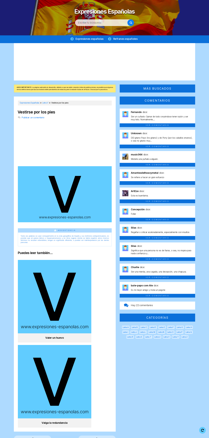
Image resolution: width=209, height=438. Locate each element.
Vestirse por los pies (36, 112)
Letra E (162, 327)
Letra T (148, 337)
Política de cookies (138, 434)
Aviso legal (91, 434)
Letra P (179, 332)
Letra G (180, 327)
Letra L (143, 332)
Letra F (171, 327)
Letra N (161, 332)
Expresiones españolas (89, 39)
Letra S (139, 337)
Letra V (167, 337)
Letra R (130, 337)
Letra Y (175, 337)
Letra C (144, 327)
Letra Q (189, 332)
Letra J (134, 332)
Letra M (152, 332)
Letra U (157, 337)
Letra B (135, 327)
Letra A (126, 327)
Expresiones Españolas (104, 10)
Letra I (125, 332)
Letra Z (185, 337)
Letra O (170, 332)
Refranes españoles (126, 39)
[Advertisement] (104, 62)
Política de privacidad (113, 434)
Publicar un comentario (33, 117)
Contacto (157, 434)
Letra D (153, 327)
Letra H (189, 327)
